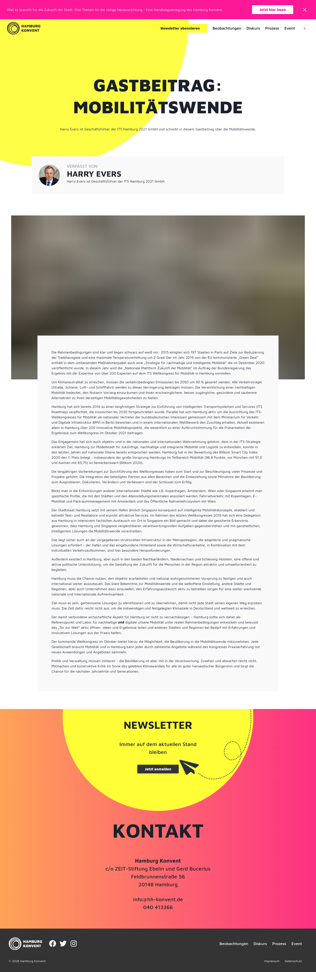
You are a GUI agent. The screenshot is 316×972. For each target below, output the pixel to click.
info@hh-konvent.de (158, 899)
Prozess (272, 28)
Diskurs (253, 28)
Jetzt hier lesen (272, 10)
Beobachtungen (227, 28)
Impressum (271, 961)
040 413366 (158, 907)
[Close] (304, 9)
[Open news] (304, 28)
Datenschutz (293, 961)
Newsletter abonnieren (180, 28)
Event (289, 28)
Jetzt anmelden (158, 769)
